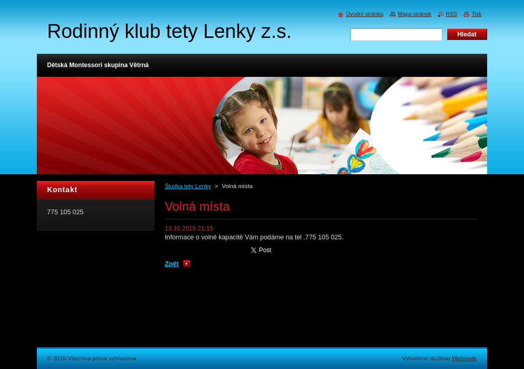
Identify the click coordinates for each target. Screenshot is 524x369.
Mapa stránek (414, 14)
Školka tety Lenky (188, 186)
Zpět (172, 264)
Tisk (476, 14)
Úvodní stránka (364, 14)
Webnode (464, 358)
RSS (451, 14)
